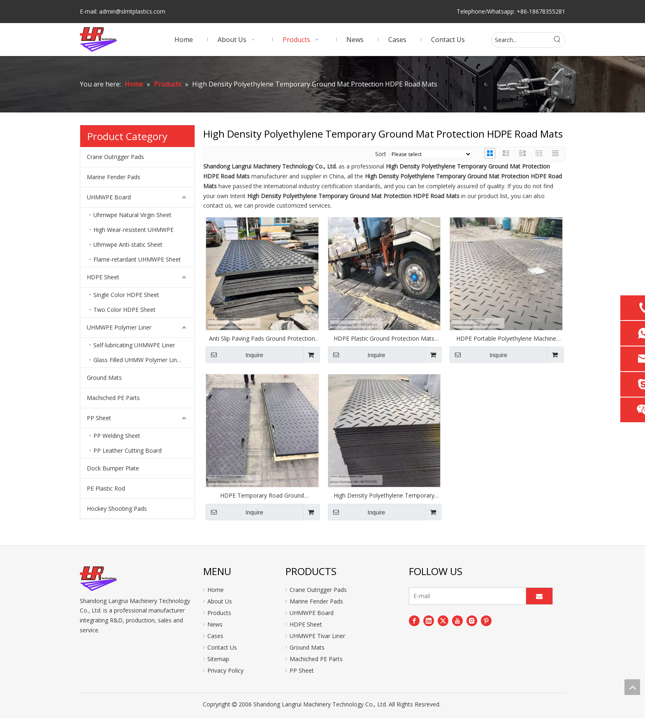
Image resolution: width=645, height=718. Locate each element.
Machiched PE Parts (113, 398)
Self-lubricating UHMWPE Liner (134, 345)
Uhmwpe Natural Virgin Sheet (132, 215)
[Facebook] (414, 620)
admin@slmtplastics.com (132, 11)
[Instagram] (471, 620)
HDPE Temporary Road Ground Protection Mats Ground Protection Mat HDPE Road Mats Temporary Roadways (262, 495)
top (632, 687)
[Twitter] (443, 620)
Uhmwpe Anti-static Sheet (127, 244)
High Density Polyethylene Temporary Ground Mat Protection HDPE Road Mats (384, 495)
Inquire (234, 354)
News (215, 624)
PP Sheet (99, 418)
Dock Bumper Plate (113, 468)
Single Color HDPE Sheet (126, 295)
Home (215, 590)
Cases (215, 636)
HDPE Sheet (103, 277)
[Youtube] (457, 620)
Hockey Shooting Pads (117, 508)
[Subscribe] (539, 596)
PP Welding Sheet (116, 436)
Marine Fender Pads (113, 177)
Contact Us (222, 647)
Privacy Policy (225, 670)
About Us (219, 601)
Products (219, 613)
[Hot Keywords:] (557, 40)
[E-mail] (465, 596)
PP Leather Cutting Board (127, 450)
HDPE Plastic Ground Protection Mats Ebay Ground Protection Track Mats (384, 338)
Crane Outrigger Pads (115, 157)
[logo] (98, 578)
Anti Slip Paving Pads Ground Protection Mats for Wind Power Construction (262, 338)
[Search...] (521, 40)
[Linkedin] (428, 620)
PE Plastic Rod (106, 488)
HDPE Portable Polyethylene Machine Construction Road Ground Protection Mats (506, 338)
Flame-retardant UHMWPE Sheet (137, 259)
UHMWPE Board (109, 197)
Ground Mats (104, 377)
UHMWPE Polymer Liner (119, 327)
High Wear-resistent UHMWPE (133, 230)
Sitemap (218, 659)
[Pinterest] (486, 620)
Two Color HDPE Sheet (124, 309)
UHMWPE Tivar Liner (317, 636)
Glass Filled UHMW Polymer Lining (139, 360)
